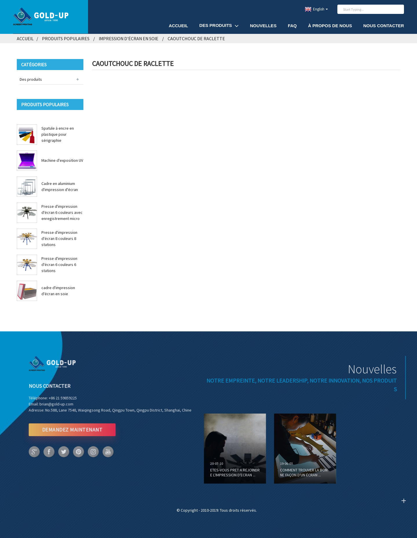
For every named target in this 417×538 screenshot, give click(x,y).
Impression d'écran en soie (128, 38)
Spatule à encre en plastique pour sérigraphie (57, 134)
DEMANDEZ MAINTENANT (57, 429)
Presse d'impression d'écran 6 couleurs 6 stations (59, 264)
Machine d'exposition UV (62, 160)
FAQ (292, 25)
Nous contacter (383, 25)
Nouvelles (263, 25)
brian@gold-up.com (41, 404)
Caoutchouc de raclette (196, 38)
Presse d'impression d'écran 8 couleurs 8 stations (59, 238)
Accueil (178, 25)
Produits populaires (65, 38)
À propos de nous (330, 25)
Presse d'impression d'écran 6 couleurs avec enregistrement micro (62, 212)
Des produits (219, 25)
